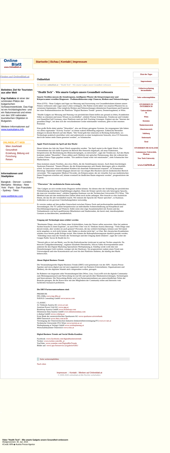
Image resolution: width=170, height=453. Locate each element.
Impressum (80, 61)
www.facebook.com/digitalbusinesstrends (63, 338)
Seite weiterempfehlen (49, 359)
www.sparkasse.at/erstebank (90, 316)
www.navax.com (67, 298)
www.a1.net (63, 305)
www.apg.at (63, 307)
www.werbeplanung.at (74, 325)
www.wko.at (68, 327)
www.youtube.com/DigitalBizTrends (61, 343)
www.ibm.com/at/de (59, 318)
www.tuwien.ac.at (74, 323)
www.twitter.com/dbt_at (54, 341)
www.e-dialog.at (58, 314)
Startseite (42, 61)
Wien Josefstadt (14, 146)
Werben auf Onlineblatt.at (90, 372)
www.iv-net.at (105, 321)
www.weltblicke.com (12, 196)
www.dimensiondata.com (75, 311)
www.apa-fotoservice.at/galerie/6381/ (62, 345)
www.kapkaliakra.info (12, 129)
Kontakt (66, 61)
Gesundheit (11, 150)
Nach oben (41, 364)
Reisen (9, 159)
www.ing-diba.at (53, 296)
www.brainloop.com (67, 309)
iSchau (54, 61)
